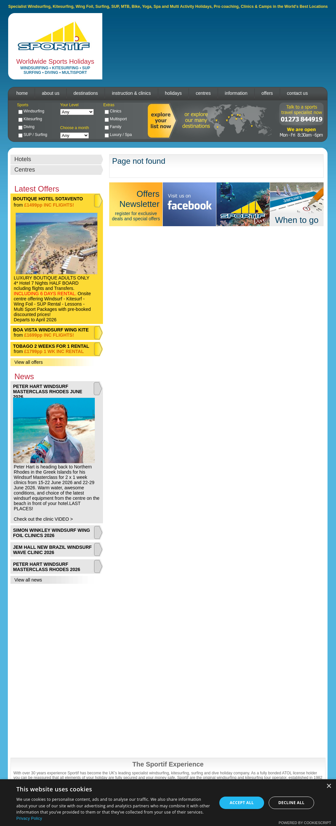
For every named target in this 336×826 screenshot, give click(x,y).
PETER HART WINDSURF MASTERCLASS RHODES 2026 (46, 567)
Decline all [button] (291, 802)
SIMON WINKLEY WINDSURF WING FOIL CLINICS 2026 (51, 533)
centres (203, 93)
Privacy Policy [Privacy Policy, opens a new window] (29, 818)
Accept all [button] (242, 802)
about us (50, 93)
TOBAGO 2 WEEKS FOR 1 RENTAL (51, 346)
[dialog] (168, 802)
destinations (86, 93)
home (22, 93)
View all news (28, 579)
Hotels (22, 159)
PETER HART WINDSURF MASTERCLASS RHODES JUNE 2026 (47, 391)
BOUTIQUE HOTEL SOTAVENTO (48, 198)
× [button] (328, 786)
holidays (173, 93)
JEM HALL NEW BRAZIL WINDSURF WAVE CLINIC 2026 (52, 550)
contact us (297, 93)
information (236, 93)
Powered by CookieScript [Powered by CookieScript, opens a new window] (304, 823)
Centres (24, 169)
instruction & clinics (131, 93)
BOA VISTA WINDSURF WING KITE (51, 329)
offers (267, 93)
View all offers (28, 362)
